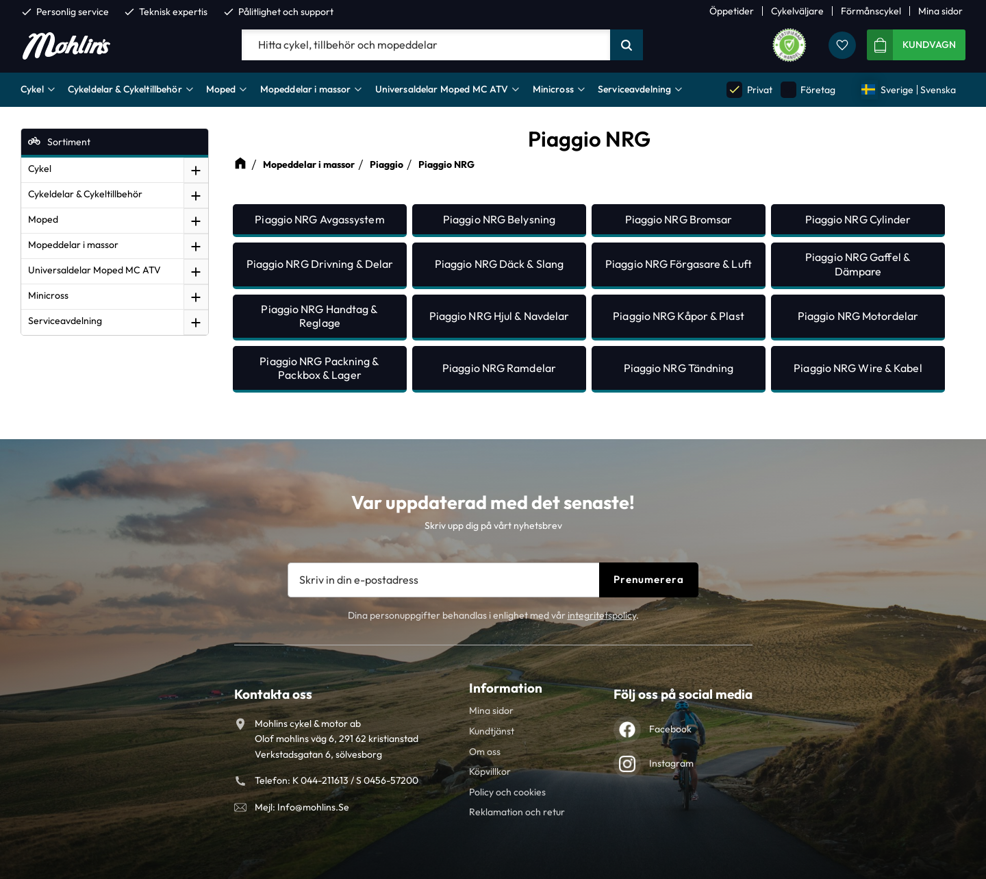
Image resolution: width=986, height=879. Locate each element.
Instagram (671, 763)
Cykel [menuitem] (32, 89)
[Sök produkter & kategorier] (426, 45)
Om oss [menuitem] (485, 751)
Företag (808, 89)
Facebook (670, 729)
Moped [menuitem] (221, 89)
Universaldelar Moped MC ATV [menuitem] (442, 89)
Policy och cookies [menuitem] (507, 792)
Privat (749, 89)
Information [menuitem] (505, 688)
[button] (842, 45)
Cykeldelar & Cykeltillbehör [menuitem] (125, 89)
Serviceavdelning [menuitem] (634, 89)
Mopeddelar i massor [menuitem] (305, 89)
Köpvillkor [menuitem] (490, 771)
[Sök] (626, 45)
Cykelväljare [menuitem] (797, 11)
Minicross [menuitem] (553, 89)
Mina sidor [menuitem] (940, 11)
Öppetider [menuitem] (731, 11)
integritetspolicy (602, 615)
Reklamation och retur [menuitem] (517, 812)
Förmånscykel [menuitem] (871, 11)
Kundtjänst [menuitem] (491, 731)
